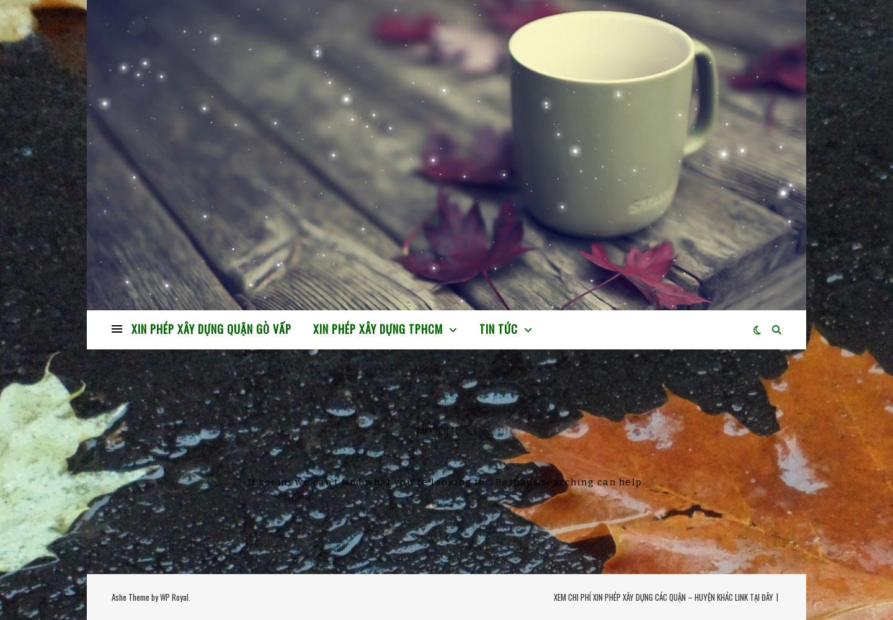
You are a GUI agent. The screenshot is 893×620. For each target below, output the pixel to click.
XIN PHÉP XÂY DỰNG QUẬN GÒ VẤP (211, 329)
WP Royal (174, 597)
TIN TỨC (498, 329)
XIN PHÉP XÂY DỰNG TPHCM (378, 329)
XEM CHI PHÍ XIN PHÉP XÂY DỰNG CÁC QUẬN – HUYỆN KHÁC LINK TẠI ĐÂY (663, 597)
